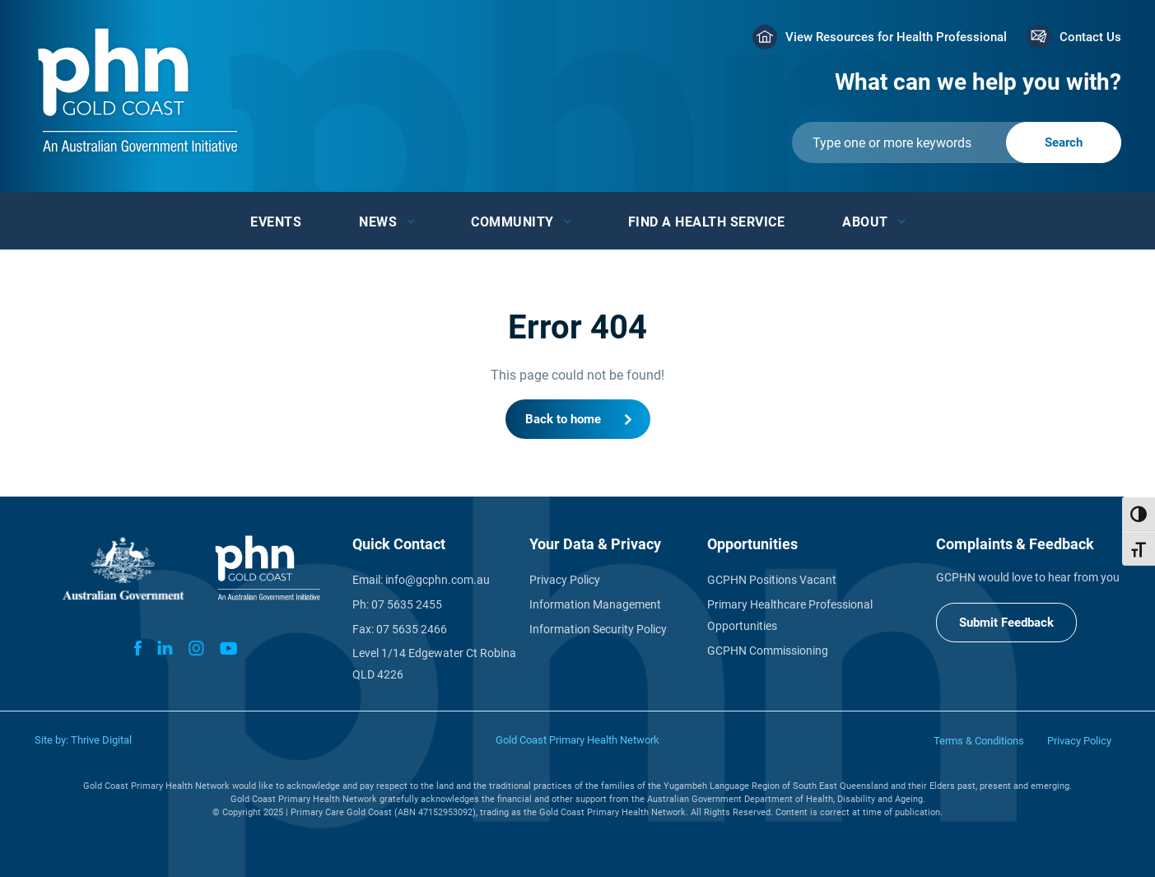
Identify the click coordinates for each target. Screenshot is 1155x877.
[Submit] (956, 142)
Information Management (595, 604)
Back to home (563, 419)
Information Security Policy (598, 629)
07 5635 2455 (406, 604)
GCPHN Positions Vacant (771, 579)
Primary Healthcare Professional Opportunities (790, 615)
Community (512, 222)
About (865, 222)
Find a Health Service (706, 222)
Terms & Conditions (979, 741)
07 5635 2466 (411, 629)
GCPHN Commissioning (767, 650)
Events (275, 222)
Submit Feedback (1006, 622)
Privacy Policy (564, 579)
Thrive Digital (101, 740)
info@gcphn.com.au (437, 579)
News (378, 222)
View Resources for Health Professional (896, 37)
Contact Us (1090, 37)
